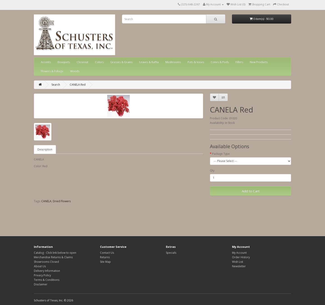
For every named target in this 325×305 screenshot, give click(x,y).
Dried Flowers (62, 201)
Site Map (105, 262)
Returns (105, 257)
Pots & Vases (196, 62)
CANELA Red (78, 85)
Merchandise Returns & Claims (53, 257)
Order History (241, 257)
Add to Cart (251, 191)
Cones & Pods (220, 62)
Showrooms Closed (46, 262)
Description (44, 149)
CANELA (46, 201)
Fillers (239, 62)
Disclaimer (40, 284)
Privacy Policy (42, 275)
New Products (259, 62)
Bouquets (64, 62)
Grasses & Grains (121, 62)
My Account (239, 253)
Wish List (237, 262)
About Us (40, 266)
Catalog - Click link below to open (55, 253)
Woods (74, 71)
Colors (99, 62)
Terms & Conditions (46, 280)
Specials (171, 253)
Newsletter (239, 266)
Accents (46, 62)
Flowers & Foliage (52, 71)
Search (55, 85)
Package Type (221, 154)
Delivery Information (47, 271)
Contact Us (107, 253)
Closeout (82, 62)
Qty (212, 170)
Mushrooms (173, 62)
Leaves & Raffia (149, 62)
